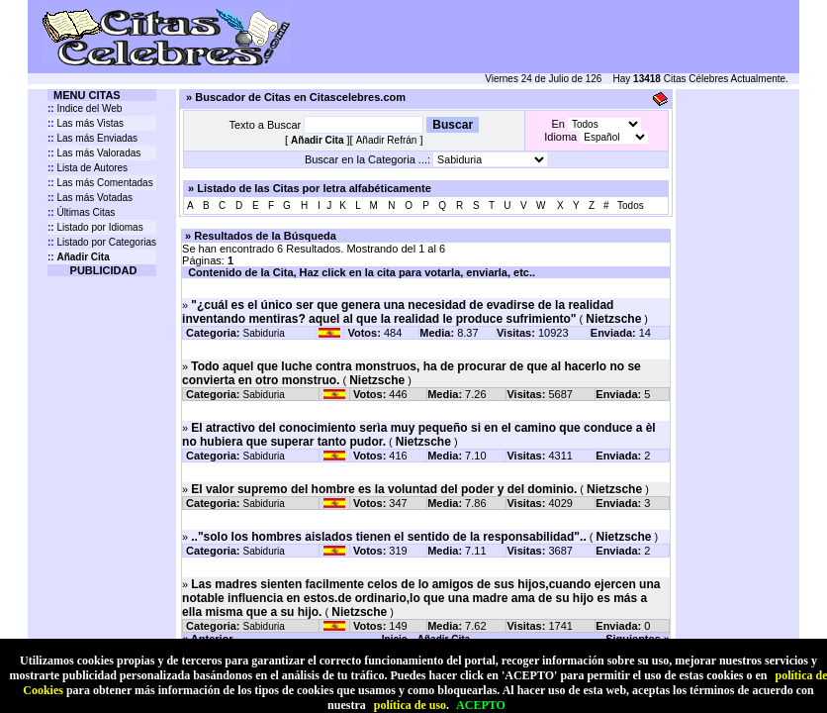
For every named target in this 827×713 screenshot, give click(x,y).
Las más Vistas (85, 123)
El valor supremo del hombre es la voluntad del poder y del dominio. (384, 489)
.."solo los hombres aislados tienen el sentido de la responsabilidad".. (388, 537)
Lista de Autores (87, 167)
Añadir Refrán (386, 140)
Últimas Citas (81, 212)
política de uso (410, 705)
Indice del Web (84, 108)
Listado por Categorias (101, 242)
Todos (630, 205)
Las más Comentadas (100, 182)
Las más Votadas (90, 197)
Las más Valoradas (93, 153)
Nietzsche (613, 319)
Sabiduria (264, 333)
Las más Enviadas (92, 138)
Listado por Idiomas (95, 227)
